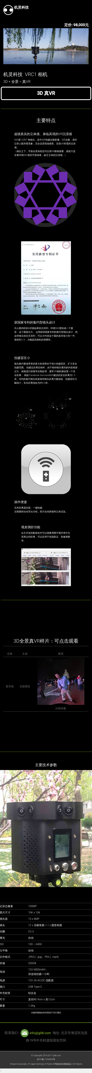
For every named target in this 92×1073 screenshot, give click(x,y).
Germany (40, 1064)
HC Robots (77, 1064)
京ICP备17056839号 (46, 1059)
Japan (33, 1064)
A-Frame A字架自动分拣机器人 (58, 1064)
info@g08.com (35, 1033)
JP (29, 1064)
